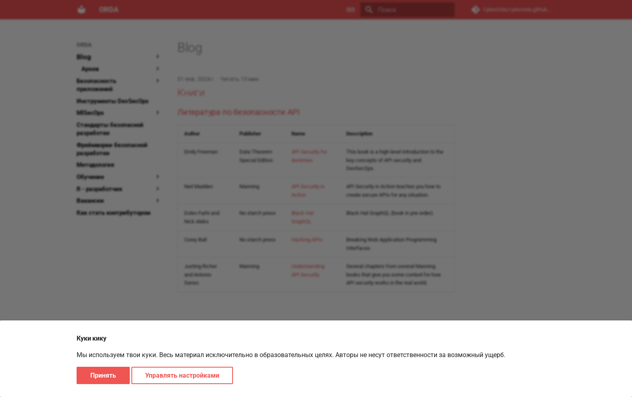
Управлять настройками (182, 375)
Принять (103, 375)
